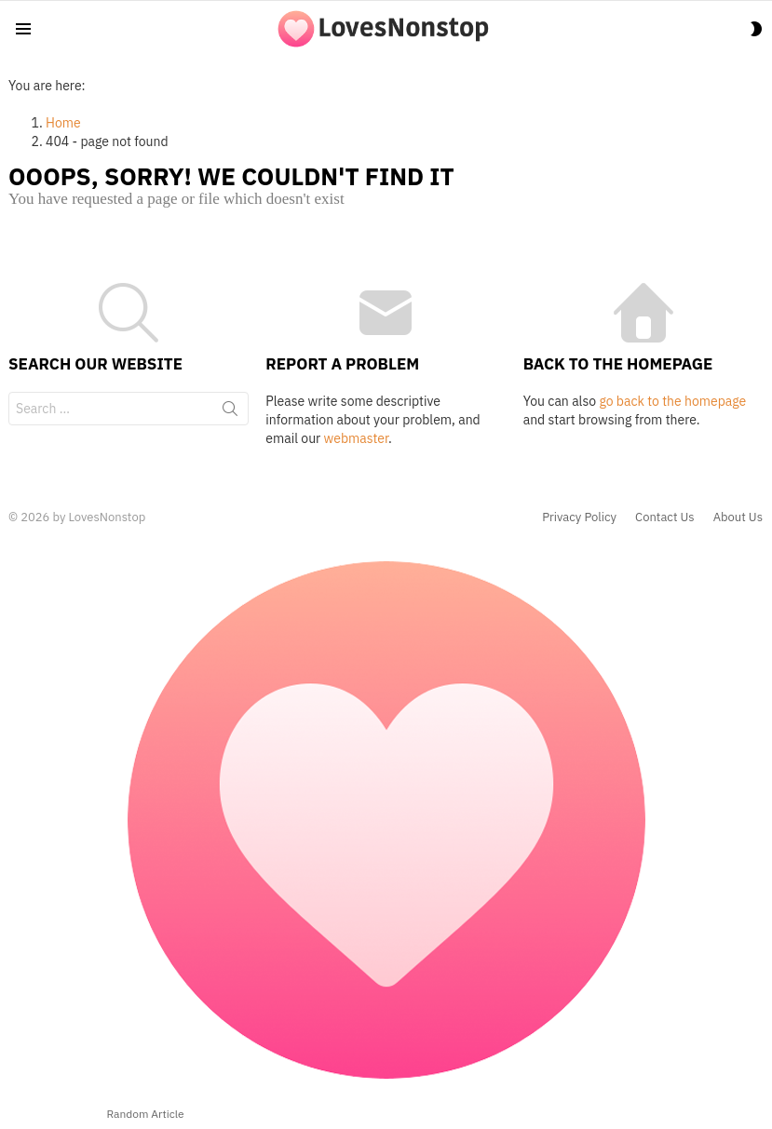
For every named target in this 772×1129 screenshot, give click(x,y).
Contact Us (665, 517)
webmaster (356, 438)
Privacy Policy (579, 517)
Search (230, 412)
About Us (738, 517)
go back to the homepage (672, 401)
